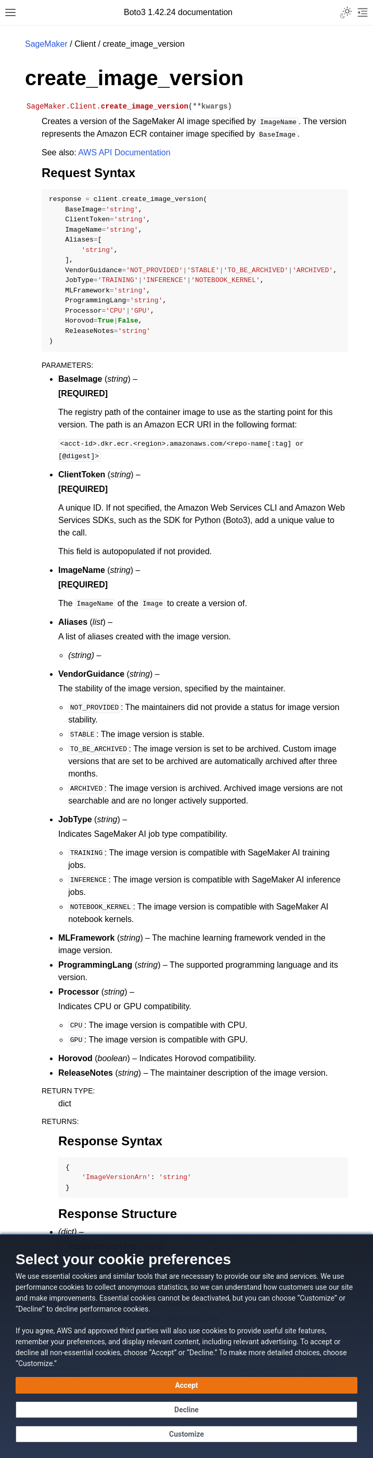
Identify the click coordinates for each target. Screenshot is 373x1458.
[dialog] (186, 1346)
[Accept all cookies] (186, 1385)
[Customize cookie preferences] (186, 1434)
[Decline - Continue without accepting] (186, 1409)
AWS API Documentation (124, 152)
